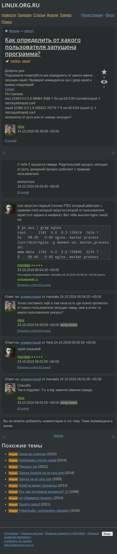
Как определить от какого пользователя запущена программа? (43, 46)
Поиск (7, 22)
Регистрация (92, 15)
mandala (23, 265)
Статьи (39, 15)
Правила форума (32, 533)
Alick (20, 126)
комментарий (31, 296)
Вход (110, 15)
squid (26, 61)
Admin (29, 31)
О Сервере (11, 533)
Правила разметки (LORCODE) (65, 533)
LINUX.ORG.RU (21, 5)
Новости (9, 15)
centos (15, 61)
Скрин (9, 89)
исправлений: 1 (27, 279)
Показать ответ (28, 285)
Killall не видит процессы (38, 485)
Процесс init (28, 466)
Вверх (107, 533)
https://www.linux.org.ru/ (18, 545)
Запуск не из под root (35, 479)
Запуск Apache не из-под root (41, 473)
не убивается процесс (36, 498)
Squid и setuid (29, 504)
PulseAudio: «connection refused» (44, 510)
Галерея (25, 15)
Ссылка (11, 140)
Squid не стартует (32, 454)
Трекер (66, 15)
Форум (52, 15)
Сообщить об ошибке (18, 541)
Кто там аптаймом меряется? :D (43, 491)
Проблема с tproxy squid (37, 460)
